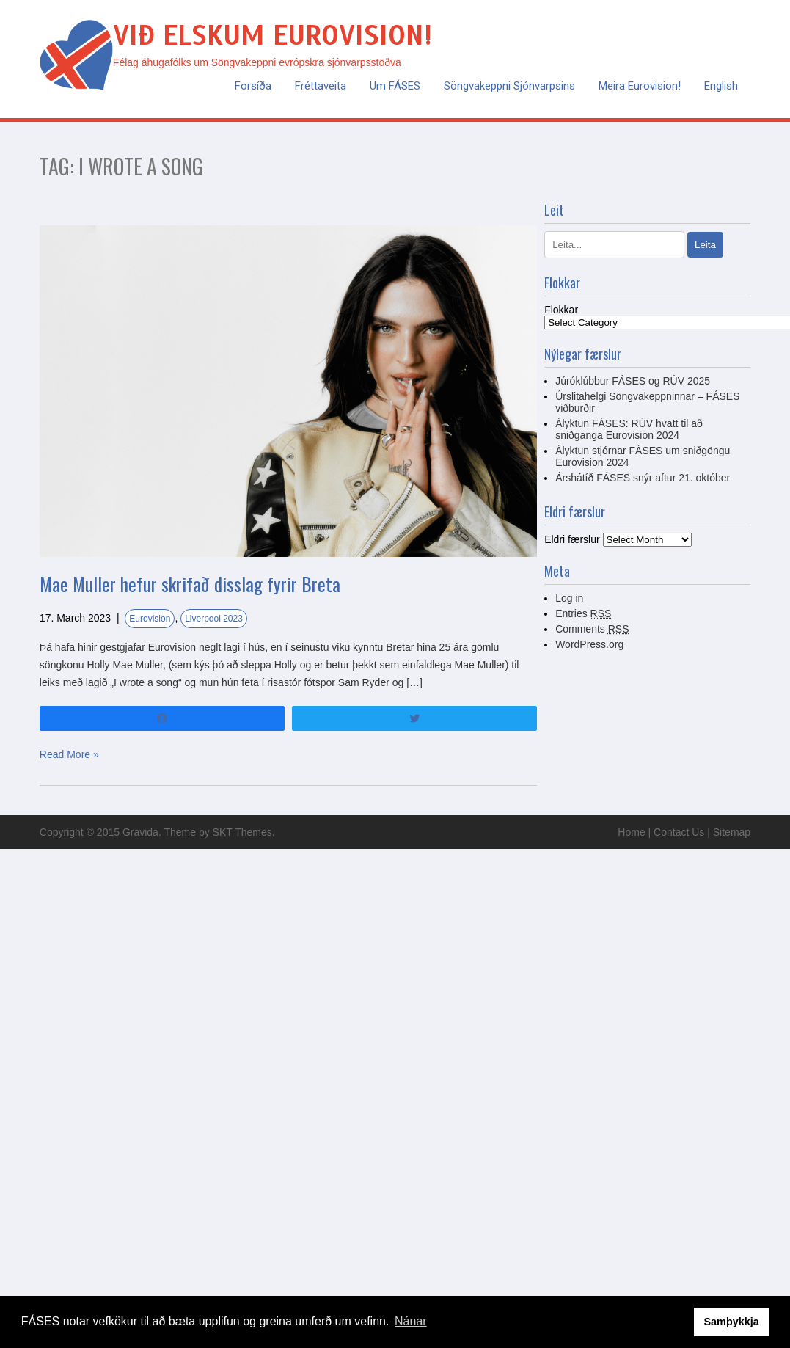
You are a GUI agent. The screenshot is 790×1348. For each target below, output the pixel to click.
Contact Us (679, 832)
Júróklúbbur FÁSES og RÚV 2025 (632, 381)
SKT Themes (242, 832)
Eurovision (149, 618)
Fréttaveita (320, 85)
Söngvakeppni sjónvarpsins (509, 85)
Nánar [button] (411, 1321)
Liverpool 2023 (214, 618)
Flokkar (561, 310)
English (721, 85)
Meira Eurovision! (640, 85)
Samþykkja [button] (730, 1321)
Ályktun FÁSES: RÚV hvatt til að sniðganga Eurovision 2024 (629, 429)
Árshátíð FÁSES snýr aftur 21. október (642, 478)
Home (631, 832)
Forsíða (253, 85)
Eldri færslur (571, 539)
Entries (583, 613)
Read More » (69, 754)
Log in (569, 598)
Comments (592, 629)
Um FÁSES (395, 85)
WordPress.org (589, 644)
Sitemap (731, 832)
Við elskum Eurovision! (272, 35)
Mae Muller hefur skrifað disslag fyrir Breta (190, 583)
